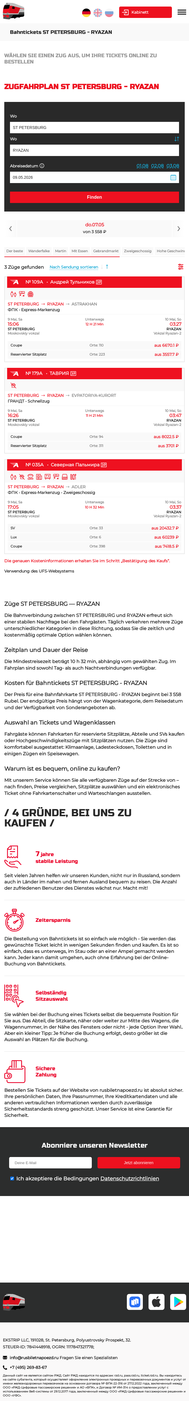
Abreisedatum (27, 166)
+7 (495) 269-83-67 (28, 1367)
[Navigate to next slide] (178, 228)
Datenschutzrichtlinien (129, 1179)
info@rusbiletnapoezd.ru (35, 1357)
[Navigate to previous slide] (10, 228)
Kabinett (140, 12)
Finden (94, 197)
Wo (13, 116)
